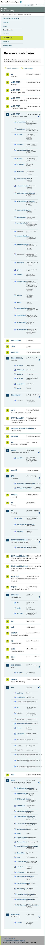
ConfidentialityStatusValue (21, 816)
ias (12, 503)
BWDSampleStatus (21, 799)
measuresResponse (21, 210)
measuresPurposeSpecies (21, 201)
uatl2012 (20, 613)
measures (20, 171)
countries (20, 144)
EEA (12, 2)
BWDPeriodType (21, 793)
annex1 (19, 518)
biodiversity (16, 341)
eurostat (14, 436)
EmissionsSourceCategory (21, 824)
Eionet (11, 14)
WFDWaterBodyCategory (21, 894)
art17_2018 (15, 114)
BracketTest (21, 697)
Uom (18, 857)
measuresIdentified (21, 179)
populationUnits (21, 223)
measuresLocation (21, 186)
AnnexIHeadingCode (21, 547)
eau (18, 707)
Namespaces (7, 45)
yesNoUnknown (21, 330)
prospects (20, 262)
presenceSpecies (21, 244)
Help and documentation (11, 18)
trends (19, 302)
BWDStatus (21, 806)
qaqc (18, 270)
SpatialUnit (20, 853)
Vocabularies (7, 38)
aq (12, 74)
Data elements (8, 30)
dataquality (15, 395)
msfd (13, 649)
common (14, 352)
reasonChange (21, 281)
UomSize (20, 867)
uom (13, 775)
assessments (21, 122)
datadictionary (17, 358)
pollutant (20, 531)
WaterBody (20, 872)
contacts (20, 366)
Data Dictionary (18, 14)
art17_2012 (15, 106)
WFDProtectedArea (21, 883)
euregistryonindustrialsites (18, 428)
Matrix (19, 833)
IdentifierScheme (21, 829)
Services (6, 41)
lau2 (12, 627)
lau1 (12, 621)
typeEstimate (21, 315)
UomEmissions (21, 861)
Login (28, 5)
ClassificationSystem (21, 811)
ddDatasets (21, 370)
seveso (14, 679)
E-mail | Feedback (9, 938)
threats (19, 295)
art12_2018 (15, 90)
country (19, 922)
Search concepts (28, 68)
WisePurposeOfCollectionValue (21, 905)
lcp (12, 641)
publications (16, 665)
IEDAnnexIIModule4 (18, 566)
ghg (12, 476)
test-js (19, 728)
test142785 (20, 734)
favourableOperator (21, 150)
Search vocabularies (12, 68)
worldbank (15, 915)
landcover (15, 595)
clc (18, 602)
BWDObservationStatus (21, 788)
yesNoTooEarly (21, 322)
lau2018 (14, 633)
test (12, 687)
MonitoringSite (21, 838)
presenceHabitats (21, 236)
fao (12, 442)
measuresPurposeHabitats (21, 193)
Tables (5, 26)
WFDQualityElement (21, 889)
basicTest (20, 693)
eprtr (13, 410)
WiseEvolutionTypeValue (21, 899)
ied (12, 511)
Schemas (6, 34)
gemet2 (14, 470)
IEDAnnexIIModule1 (18, 540)
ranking (19, 274)
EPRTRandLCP (17, 418)
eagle (19, 608)
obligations (21, 384)
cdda (13, 346)
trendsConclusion (21, 308)
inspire (14, 587)
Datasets (6, 22)
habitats (19, 158)
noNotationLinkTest (21, 723)
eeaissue (20, 378)
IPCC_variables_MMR (21, 488)
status (19, 388)
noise (13, 657)
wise (13, 780)
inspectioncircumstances (21, 524)
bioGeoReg (21, 129)
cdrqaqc (19, 134)
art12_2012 (15, 82)
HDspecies (20, 164)
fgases (13, 450)
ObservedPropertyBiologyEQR (21, 846)
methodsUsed (21, 217)
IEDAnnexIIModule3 (18, 556)
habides (14, 495)
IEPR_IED (15, 576)
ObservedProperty (21, 842)
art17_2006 (15, 98)
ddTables (20, 374)
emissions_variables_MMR (21, 483)
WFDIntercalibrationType (21, 876)
